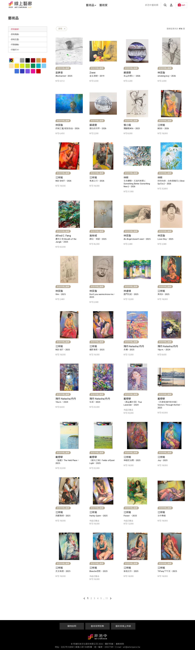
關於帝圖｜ (110, 644)
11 (106, 598)
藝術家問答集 (97, 626)
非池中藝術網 (151, 5)
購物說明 (71, 626)
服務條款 (120, 644)
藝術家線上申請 (123, 626)
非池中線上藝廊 (29, 4)
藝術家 (103, 5)
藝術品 (91, 5)
